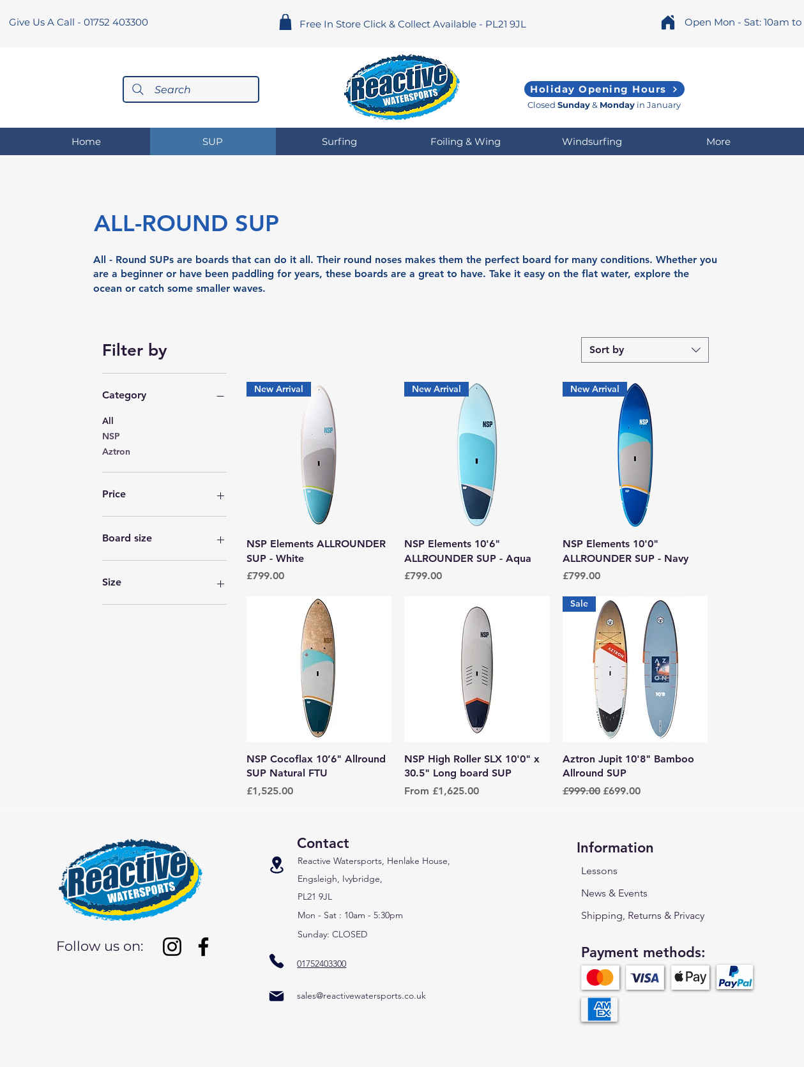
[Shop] (286, 22)
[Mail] (276, 996)
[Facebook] (203, 946)
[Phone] (276, 961)
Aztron (116, 450)
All (108, 420)
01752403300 (321, 963)
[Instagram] (172, 946)
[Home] (668, 22)
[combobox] (645, 350)
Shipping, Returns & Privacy (642, 915)
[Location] (276, 865)
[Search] (191, 89)
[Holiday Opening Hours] (604, 89)
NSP (111, 435)
